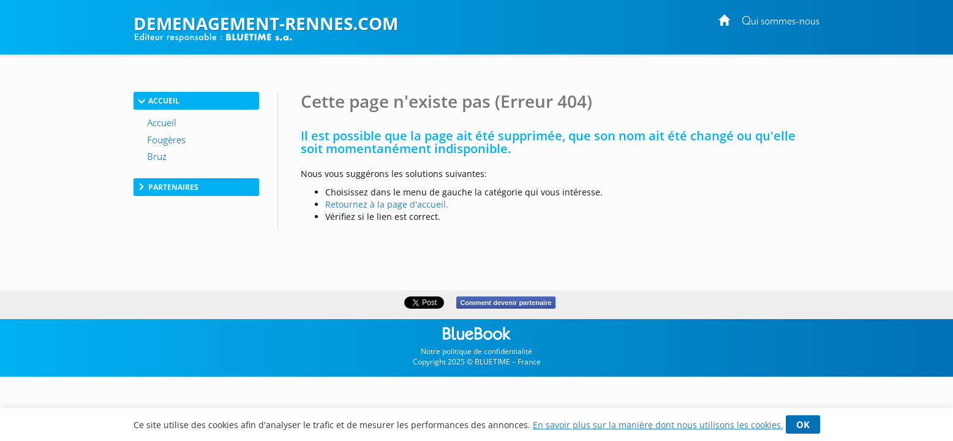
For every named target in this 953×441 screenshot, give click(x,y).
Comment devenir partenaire (505, 302)
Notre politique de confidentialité (476, 351)
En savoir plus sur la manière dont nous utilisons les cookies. (658, 425)
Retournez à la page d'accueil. (386, 204)
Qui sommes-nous (780, 22)
